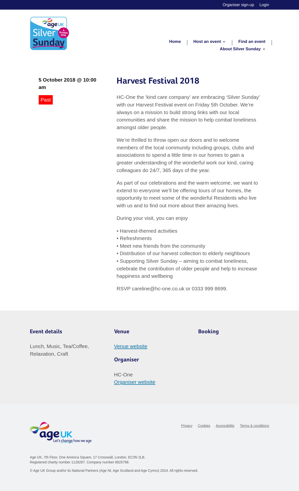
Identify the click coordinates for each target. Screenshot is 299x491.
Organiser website (135, 382)
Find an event (251, 42)
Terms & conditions (254, 426)
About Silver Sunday (240, 49)
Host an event (207, 42)
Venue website (130, 346)
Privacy (187, 426)
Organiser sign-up (238, 5)
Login (264, 5)
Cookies (204, 426)
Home (175, 42)
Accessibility (225, 426)
